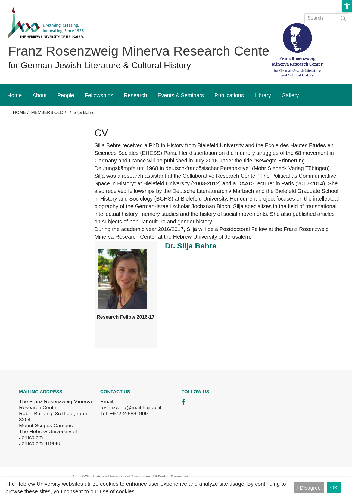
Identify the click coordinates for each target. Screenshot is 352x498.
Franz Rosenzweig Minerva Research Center (141, 51)
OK (334, 487)
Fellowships (99, 95)
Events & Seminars (181, 95)
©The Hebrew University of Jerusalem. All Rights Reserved (135, 476)
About (39, 95)
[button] (347, 6)
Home (14, 95)
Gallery (290, 95)
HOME (19, 112)
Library (262, 95)
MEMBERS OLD (47, 112)
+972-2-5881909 (129, 413)
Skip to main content (23, 4)
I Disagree (309, 487)
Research (135, 95)
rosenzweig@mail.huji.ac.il (130, 407)
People (65, 95)
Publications (229, 95)
